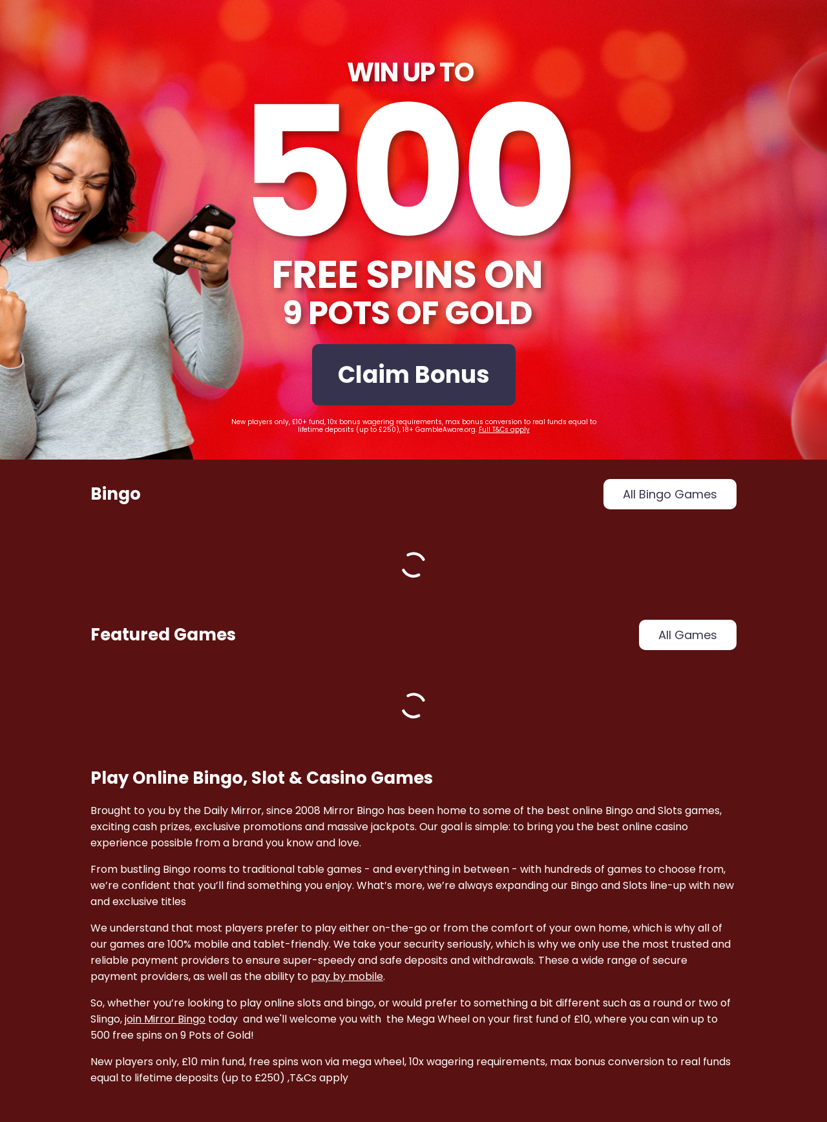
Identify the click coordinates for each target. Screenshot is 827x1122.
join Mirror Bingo (165, 1019)
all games (687, 635)
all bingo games (670, 494)
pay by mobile (347, 976)
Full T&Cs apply (504, 429)
